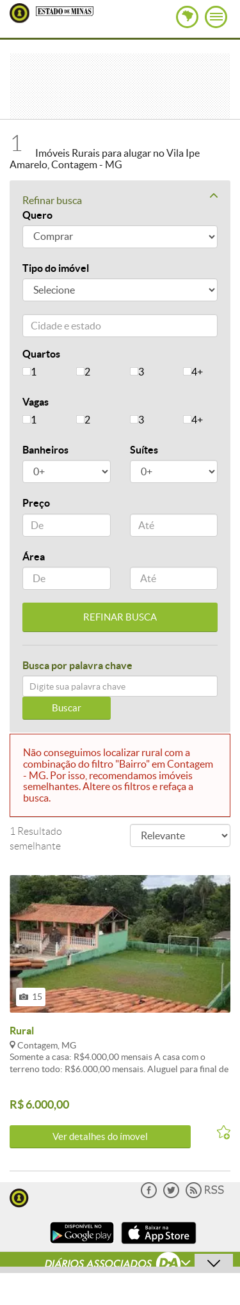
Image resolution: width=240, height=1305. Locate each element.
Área (33, 556)
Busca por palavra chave (77, 665)
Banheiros (45, 449)
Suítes (144, 449)
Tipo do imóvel (55, 268)
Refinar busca (120, 199)
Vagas (35, 401)
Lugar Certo (19, 13)
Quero (37, 215)
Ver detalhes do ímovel (100, 1136)
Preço (36, 503)
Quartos (41, 354)
